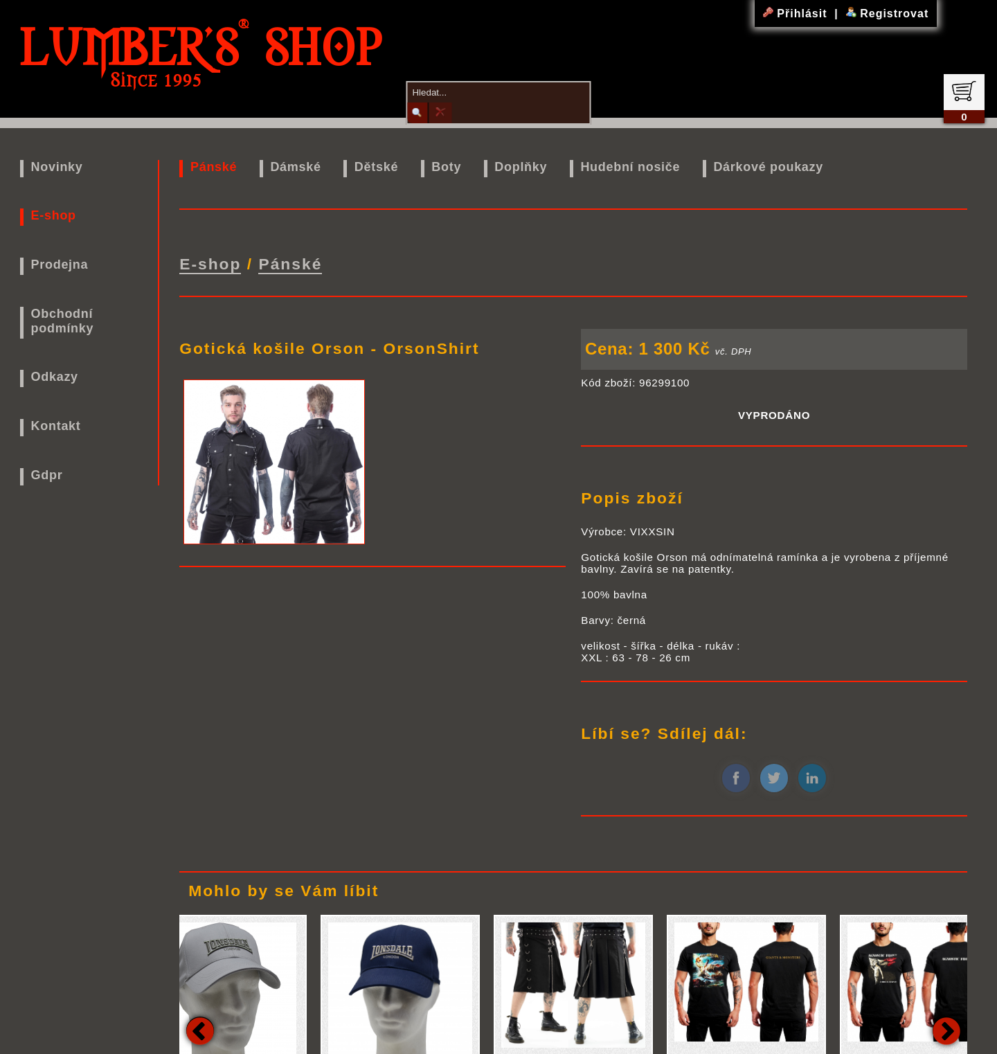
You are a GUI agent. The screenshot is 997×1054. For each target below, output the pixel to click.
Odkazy (54, 377)
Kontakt (56, 426)
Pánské (213, 167)
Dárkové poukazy (768, 167)
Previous (200, 1028)
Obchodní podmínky (62, 321)
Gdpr (47, 475)
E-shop (53, 215)
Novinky (57, 167)
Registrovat (887, 13)
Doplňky (520, 167)
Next (946, 1028)
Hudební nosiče (630, 167)
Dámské (295, 167)
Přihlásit (797, 13)
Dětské (376, 167)
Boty (446, 167)
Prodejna (60, 264)
